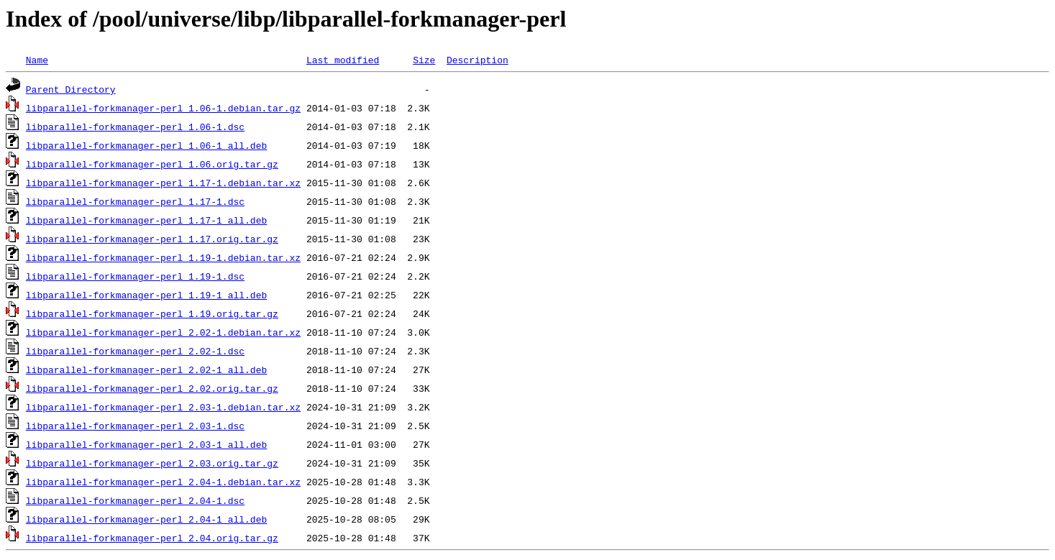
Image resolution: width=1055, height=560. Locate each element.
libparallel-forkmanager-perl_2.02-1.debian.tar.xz (163, 332)
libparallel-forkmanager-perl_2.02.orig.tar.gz (152, 388)
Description (477, 59)
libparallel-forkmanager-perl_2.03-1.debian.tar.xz (163, 406)
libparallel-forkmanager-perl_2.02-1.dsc (135, 350)
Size (424, 59)
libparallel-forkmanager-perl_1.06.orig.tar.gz (152, 163)
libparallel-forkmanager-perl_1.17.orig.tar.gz (152, 238)
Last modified (342, 59)
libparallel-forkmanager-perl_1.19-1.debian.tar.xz (163, 257)
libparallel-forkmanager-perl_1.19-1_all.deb (146, 294)
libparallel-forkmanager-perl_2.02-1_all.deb (146, 369)
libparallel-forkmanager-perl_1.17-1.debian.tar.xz (163, 182)
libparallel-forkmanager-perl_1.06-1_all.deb (146, 145)
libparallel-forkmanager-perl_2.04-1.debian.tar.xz (163, 481)
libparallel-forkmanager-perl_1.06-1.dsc (135, 126)
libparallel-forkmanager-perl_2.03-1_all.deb (146, 444)
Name (37, 59)
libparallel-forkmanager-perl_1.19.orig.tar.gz (152, 313)
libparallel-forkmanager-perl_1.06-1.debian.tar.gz (163, 107)
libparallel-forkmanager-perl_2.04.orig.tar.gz (152, 537)
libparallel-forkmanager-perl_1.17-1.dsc (135, 201)
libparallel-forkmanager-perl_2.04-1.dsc (135, 500)
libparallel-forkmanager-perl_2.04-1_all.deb (146, 519)
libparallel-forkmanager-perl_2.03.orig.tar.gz (152, 462)
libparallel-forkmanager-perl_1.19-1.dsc (135, 276)
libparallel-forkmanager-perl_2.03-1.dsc (135, 425)
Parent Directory (71, 89)
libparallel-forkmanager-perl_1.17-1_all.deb (146, 220)
